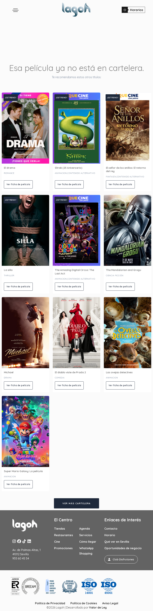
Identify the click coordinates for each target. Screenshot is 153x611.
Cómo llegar (87, 541)
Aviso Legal (110, 603)
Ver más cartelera (76, 503)
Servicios (85, 535)
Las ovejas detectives (119, 372)
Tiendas (59, 528)
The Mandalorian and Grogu (123, 270)
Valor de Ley (98, 607)
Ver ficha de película (18, 184)
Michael (8, 372)
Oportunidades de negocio (123, 548)
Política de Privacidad (50, 603)
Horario (109, 535)
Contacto (110, 528)
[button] (121, 559)
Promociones (63, 548)
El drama (9, 167)
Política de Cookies (83, 603)
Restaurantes (63, 535)
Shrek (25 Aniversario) (68, 167)
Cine (57, 541)
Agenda (84, 528)
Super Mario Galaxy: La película (23, 471)
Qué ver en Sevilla (116, 541)
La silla (8, 270)
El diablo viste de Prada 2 (70, 372)
